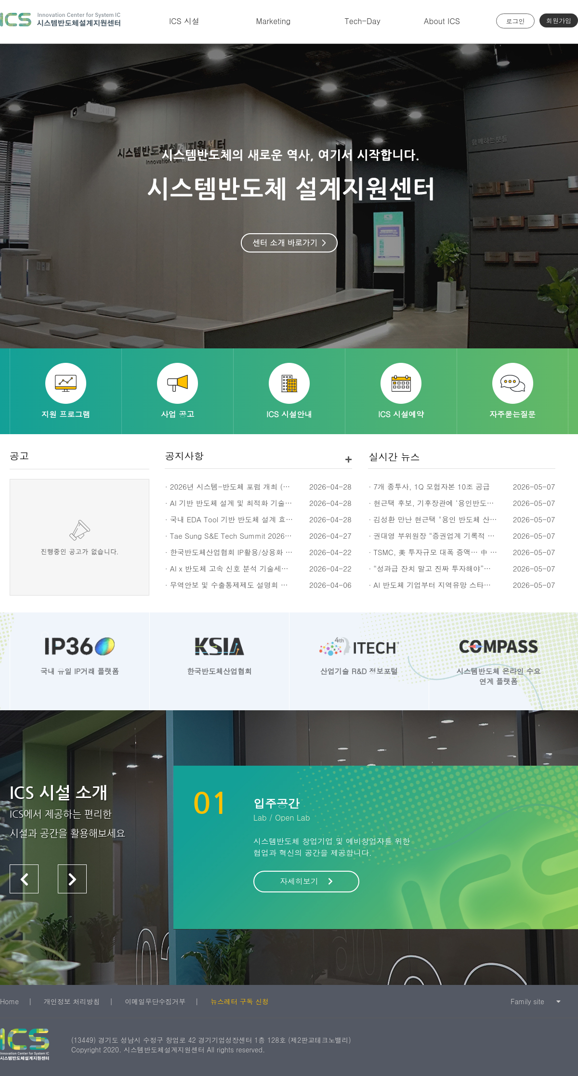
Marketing (273, 21)
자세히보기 (306, 881)
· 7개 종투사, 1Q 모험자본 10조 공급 (429, 486)
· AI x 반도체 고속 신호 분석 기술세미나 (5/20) (242, 568)
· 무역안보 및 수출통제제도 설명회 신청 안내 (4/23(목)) (256, 585)
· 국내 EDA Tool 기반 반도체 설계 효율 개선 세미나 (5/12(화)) (267, 519)
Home (9, 1001)
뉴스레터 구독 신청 (239, 1001)
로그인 (515, 21)
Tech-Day (362, 21)
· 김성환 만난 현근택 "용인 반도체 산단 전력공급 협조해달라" (469, 519)
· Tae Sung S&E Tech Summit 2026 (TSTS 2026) (247, 536)
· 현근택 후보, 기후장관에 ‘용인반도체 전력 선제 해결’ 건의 (465, 503)
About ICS (442, 21)
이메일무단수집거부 (155, 1001)
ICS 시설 (184, 21)
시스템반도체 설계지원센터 (60, 21)
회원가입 (558, 20)
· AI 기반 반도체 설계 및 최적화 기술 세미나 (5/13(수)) (255, 503)
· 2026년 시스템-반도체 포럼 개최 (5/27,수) (238, 486)
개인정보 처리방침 (72, 1001)
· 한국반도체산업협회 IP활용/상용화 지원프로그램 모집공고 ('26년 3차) (282, 552)
